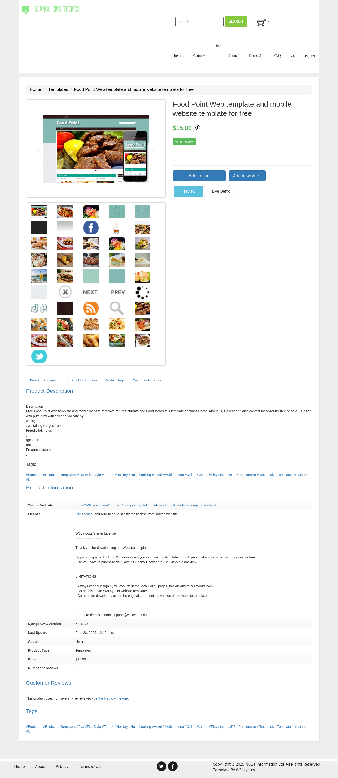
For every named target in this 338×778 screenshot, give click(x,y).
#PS (232, 475)
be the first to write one (111, 698)
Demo (219, 45)
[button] (36, 148)
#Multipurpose (174, 475)
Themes (178, 55)
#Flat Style (93, 475)
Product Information (82, 380)
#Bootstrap (34, 475)
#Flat (81, 475)
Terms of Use (91, 766)
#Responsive (247, 475)
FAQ (277, 55)
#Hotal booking (140, 475)
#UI (28, 479)
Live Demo (221, 191)
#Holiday (122, 475)
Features (199, 55)
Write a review (184, 141)
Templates (58, 89)
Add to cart (199, 175)
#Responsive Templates (275, 475)
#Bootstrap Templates (60, 475)
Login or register (302, 55)
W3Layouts (245, 769)
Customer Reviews (147, 380)
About (40, 766)
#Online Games (197, 475)
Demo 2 (255, 55)
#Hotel (157, 475)
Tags (31, 711)
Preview (188, 191)
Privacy (62, 766)
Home (35, 89)
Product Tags (114, 380)
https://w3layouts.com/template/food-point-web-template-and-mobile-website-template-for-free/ (145, 505)
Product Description (44, 380)
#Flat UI (108, 475)
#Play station (219, 475)
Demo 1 (234, 55)
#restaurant (302, 475)
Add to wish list (247, 175)
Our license (83, 514)
